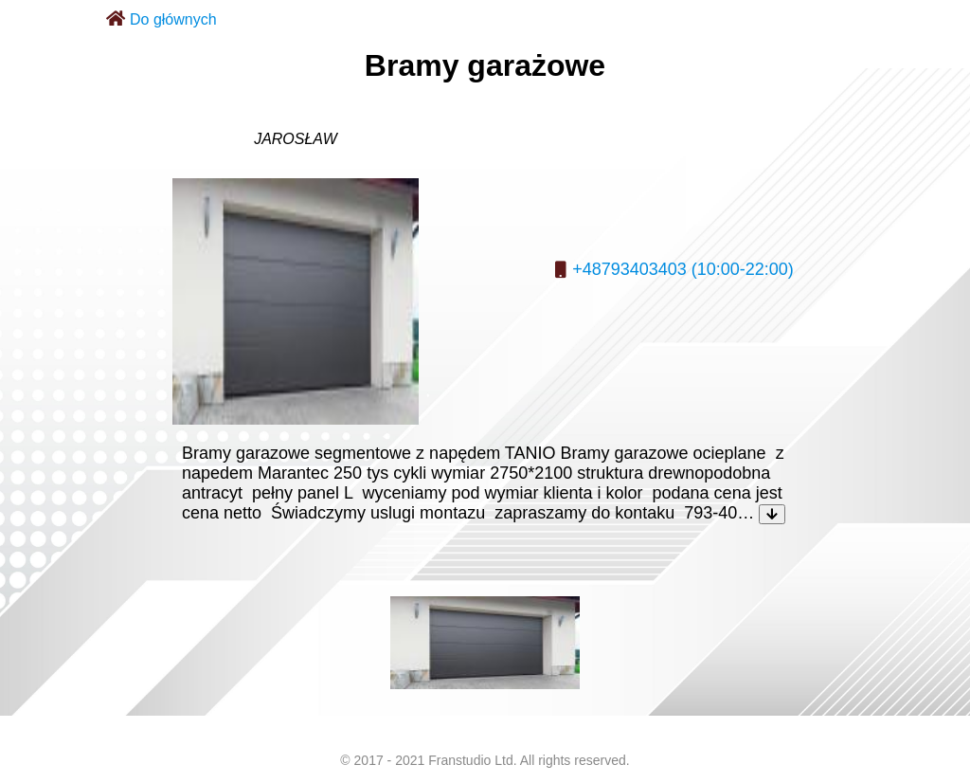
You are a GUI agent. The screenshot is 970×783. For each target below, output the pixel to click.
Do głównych (173, 19)
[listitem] (485, 642)
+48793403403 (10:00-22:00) (683, 269)
